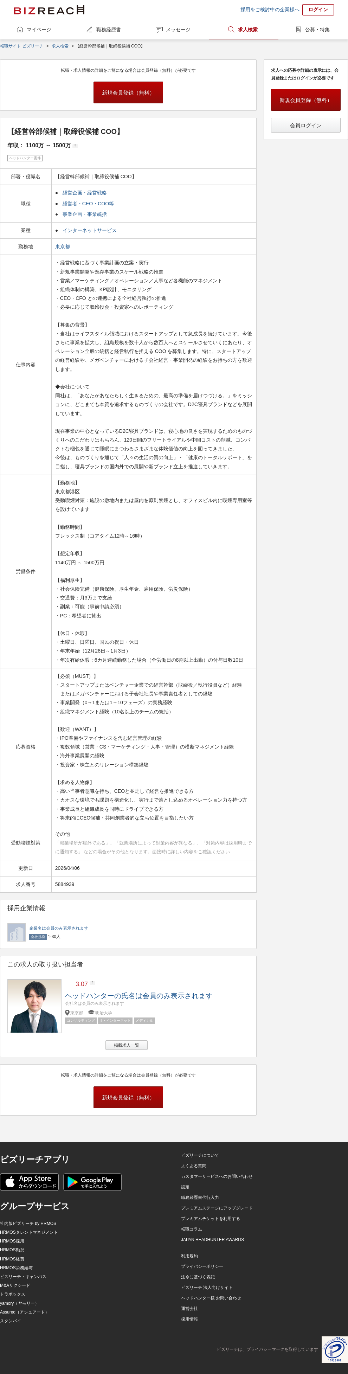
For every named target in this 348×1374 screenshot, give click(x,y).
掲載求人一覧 (126, 1045)
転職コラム (191, 1229)
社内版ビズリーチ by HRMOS (28, 1223)
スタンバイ (10, 1320)
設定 (185, 1186)
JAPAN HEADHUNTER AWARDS (212, 1239)
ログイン (318, 9)
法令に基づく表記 (198, 1277)
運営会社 (189, 1308)
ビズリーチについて (200, 1155)
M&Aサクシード (15, 1285)
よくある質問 (193, 1165)
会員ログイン (306, 125)
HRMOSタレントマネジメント (29, 1232)
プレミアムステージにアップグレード (217, 1208)
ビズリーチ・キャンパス (23, 1276)
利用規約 (189, 1255)
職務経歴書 (108, 29)
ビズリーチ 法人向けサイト (207, 1287)
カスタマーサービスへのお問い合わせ (217, 1176)
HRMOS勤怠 (12, 1249)
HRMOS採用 (12, 1241)
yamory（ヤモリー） (19, 1303)
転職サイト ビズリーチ (21, 46)
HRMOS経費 (12, 1259)
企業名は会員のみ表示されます (58, 928)
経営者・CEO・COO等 (88, 203)
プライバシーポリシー (202, 1266)
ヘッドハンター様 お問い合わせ (211, 1298)
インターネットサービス (90, 230)
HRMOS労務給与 (16, 1267)
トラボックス (12, 1294)
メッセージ (178, 29)
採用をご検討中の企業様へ (269, 9)
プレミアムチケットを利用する (210, 1218)
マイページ (39, 29)
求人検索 (248, 29)
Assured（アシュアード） (24, 1312)
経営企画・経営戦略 (85, 192)
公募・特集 (317, 29)
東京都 (63, 246)
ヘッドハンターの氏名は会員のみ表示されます (139, 996)
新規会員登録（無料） (128, 93)
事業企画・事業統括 (85, 214)
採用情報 (189, 1319)
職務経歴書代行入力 (200, 1197)
